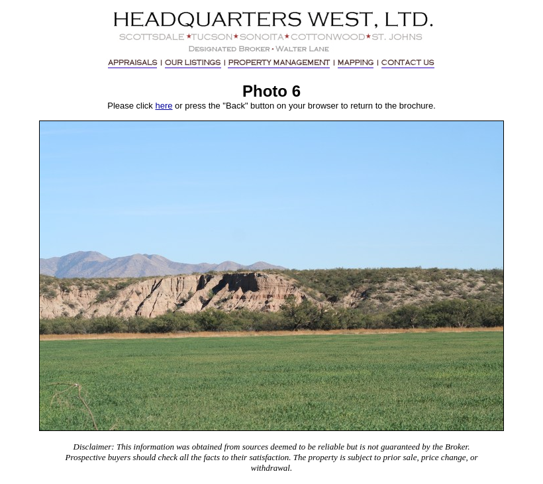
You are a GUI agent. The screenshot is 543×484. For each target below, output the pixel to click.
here (163, 106)
